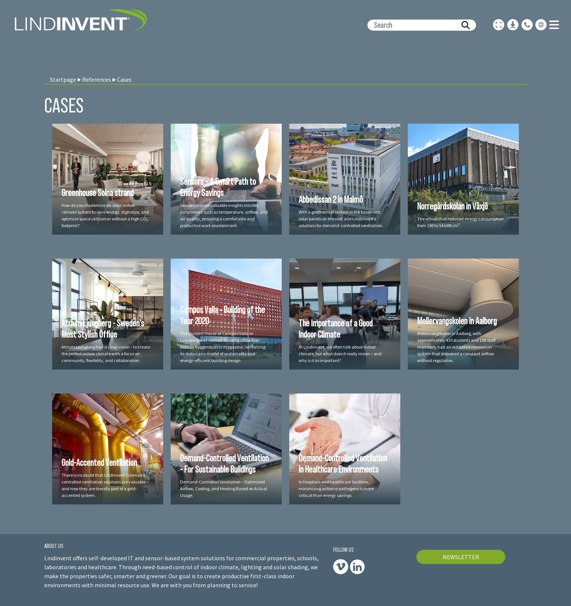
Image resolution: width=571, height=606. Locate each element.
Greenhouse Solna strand (98, 192)
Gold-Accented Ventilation (99, 462)
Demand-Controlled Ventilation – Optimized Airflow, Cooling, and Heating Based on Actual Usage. (223, 488)
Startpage (63, 79)
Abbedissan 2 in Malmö (331, 199)
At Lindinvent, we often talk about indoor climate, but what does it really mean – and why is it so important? (340, 353)
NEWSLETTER (461, 557)
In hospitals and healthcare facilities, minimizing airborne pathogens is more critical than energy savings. (336, 488)
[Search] (418, 25)
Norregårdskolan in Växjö (452, 206)
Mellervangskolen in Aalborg (457, 321)
